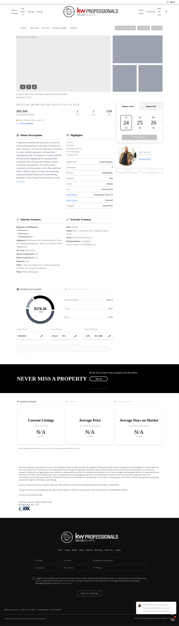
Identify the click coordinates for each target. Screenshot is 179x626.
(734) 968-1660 (43, 609)
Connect (121, 549)
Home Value (132, 11)
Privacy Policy (66, 582)
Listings (65, 549)
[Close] (174, 604)
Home (57, 549)
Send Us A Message (89, 592)
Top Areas (32, 11)
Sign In (171, 2)
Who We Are (156, 11)
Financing (144, 11)
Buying (43, 11)
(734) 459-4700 (55, 609)
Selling (52, 11)
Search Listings (17, 11)
